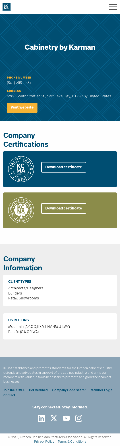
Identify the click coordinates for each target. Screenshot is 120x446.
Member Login (101, 390)
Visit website (22, 107)
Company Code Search (69, 390)
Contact (9, 395)
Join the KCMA (14, 390)
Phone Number (19, 78)
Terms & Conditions (72, 442)
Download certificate (63, 167)
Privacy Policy (44, 442)
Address (14, 91)
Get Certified (38, 390)
